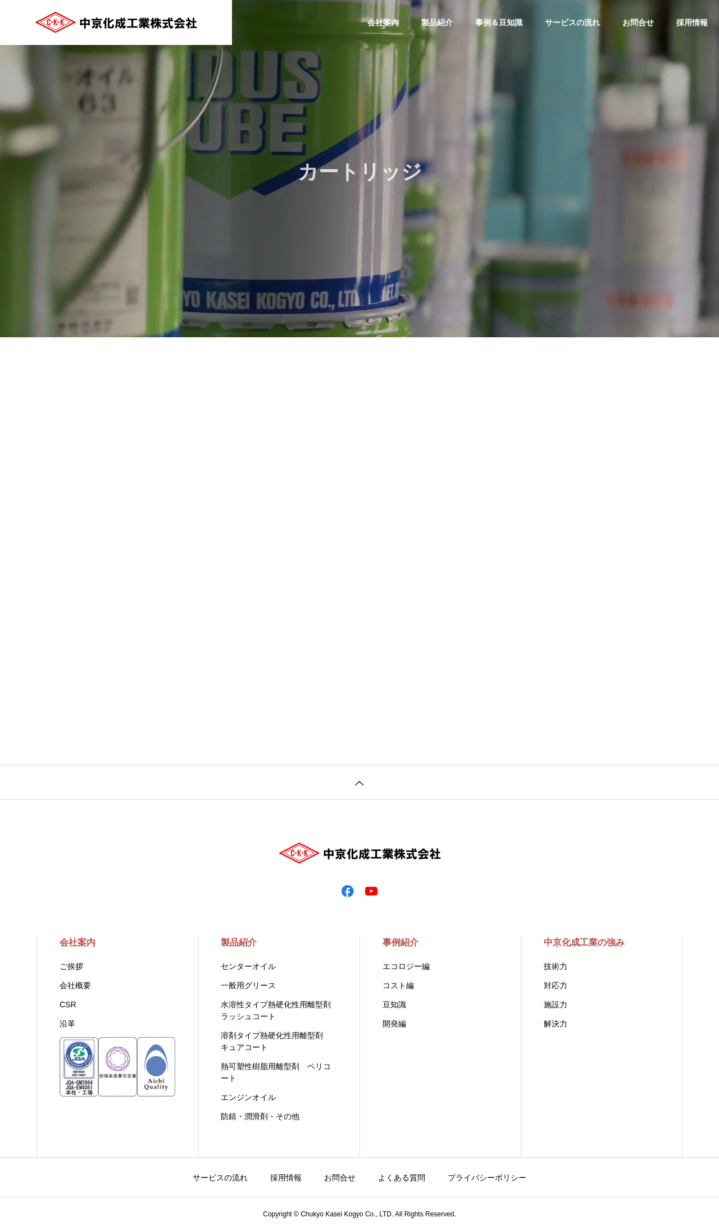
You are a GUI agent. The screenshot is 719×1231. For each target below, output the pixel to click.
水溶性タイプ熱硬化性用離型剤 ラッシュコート (278, 1010)
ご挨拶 (71, 966)
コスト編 (398, 985)
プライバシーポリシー (487, 1177)
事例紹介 (400, 942)
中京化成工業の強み (584, 942)
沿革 (67, 1023)
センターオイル (248, 966)
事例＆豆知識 (498, 22)
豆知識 (394, 1004)
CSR (68, 1004)
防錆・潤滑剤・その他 (260, 1116)
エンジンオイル (248, 1097)
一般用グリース (248, 985)
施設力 (555, 1004)
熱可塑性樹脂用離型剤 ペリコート (276, 1072)
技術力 (555, 966)
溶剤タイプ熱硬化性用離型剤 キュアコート (276, 1041)
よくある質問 (401, 1177)
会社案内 (383, 22)
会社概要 (75, 985)
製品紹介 (437, 22)
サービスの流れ (572, 22)
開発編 (394, 1023)
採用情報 (692, 22)
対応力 (555, 985)
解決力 (555, 1023)
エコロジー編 (406, 966)
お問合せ (638, 22)
